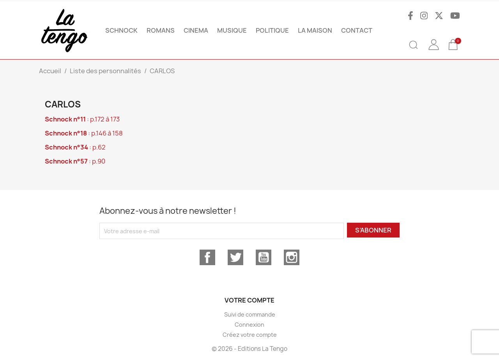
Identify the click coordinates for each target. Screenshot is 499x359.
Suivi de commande (249, 314)
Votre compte (249, 300)
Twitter (235, 257)
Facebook (207, 257)
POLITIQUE (272, 30)
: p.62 (75, 147)
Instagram (291, 257)
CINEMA (196, 30)
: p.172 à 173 (82, 119)
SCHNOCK (121, 30)
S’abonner (373, 230)
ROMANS (161, 30)
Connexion (249, 324)
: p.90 (75, 161)
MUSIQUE (232, 30)
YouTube (263, 257)
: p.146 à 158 (84, 133)
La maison (315, 30)
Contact (356, 30)
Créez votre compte (250, 334)
